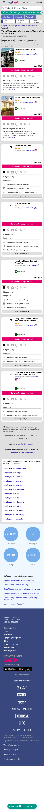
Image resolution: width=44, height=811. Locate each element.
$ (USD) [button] (26, 2)
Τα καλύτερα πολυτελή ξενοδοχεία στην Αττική (22, 589)
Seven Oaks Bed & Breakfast (27, 98)
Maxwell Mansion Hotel (25, 50)
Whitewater (19, 17)
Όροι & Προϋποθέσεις (11, 745)
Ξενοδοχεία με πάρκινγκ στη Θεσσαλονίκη (20, 580)
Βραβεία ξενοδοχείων (12, 638)
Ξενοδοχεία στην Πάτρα (12, 506)
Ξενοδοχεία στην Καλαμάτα (14, 502)
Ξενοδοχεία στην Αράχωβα (14, 489)
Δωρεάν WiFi (30, 13)
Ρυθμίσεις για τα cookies (12, 759)
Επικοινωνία (9, 647)
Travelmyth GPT (10, 651)
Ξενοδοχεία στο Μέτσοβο (13, 519)
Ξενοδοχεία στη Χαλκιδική (14, 515)
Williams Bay (30, 17)
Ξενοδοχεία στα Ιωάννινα (13, 481)
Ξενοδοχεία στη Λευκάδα (13, 485)
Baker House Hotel (23, 146)
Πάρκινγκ (16, 13)
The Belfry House (22, 203)
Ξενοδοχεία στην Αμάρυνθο (14, 604)
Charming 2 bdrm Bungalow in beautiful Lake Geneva (28, 373)
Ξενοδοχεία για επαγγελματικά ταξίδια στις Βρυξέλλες (20, 599)
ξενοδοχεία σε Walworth (26, 444)
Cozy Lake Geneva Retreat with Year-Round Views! (26, 320)
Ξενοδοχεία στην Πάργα (12, 498)
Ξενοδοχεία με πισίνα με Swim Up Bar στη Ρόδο (21, 593)
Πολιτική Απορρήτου (11, 750)
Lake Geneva (7, 17)
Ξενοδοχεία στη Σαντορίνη (13, 510)
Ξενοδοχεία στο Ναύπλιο (13, 477)
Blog (6, 641)
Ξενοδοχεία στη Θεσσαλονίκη (15, 468)
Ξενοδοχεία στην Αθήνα (12, 473)
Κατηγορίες (8, 634)
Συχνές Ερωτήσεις (11, 644)
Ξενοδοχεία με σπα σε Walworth (22, 452)
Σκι (6, 13)
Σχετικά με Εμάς (10, 628)
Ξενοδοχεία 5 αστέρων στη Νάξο (16, 585)
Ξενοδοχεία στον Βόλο (12, 494)
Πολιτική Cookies (10, 754)
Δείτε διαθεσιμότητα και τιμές (22, 70)
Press (6, 631)
